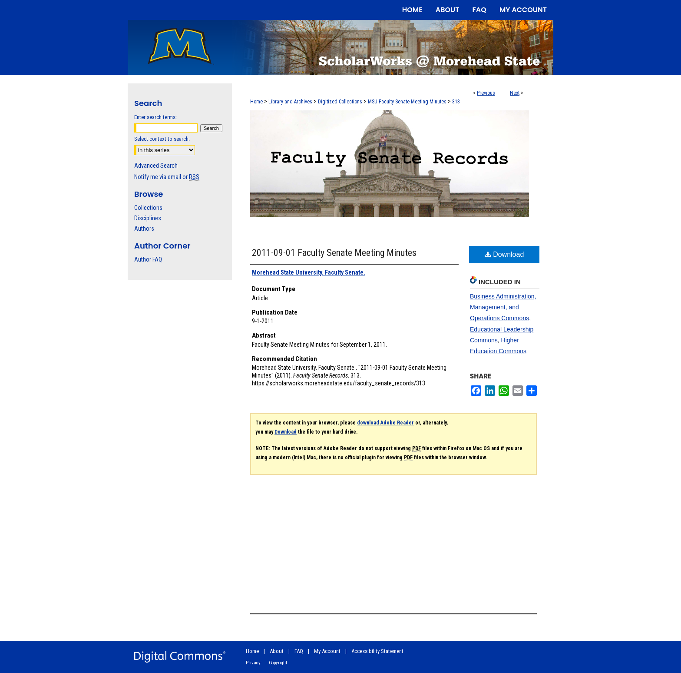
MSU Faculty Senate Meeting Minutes (407, 102)
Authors (144, 228)
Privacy (253, 663)
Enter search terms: (155, 117)
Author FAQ (148, 259)
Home (256, 102)
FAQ (298, 651)
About (277, 651)
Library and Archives (290, 102)
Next (514, 93)
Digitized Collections (340, 102)
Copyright (278, 663)
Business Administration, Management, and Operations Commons (503, 307)
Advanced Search (156, 165)
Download (504, 254)
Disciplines (147, 218)
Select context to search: (162, 139)
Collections (148, 207)
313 (456, 102)
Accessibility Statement (377, 651)
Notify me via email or (166, 176)
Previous (486, 93)
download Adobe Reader (385, 423)
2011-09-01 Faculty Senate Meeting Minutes (334, 252)
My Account (327, 651)
